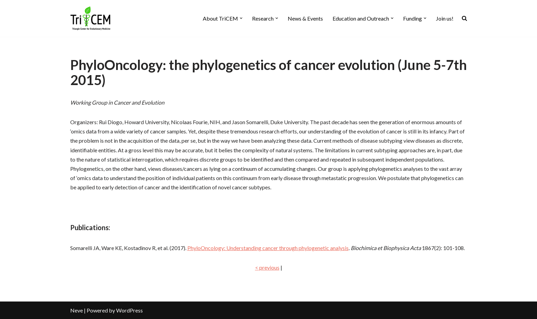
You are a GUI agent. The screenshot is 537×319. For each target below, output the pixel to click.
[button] (241, 18)
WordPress (129, 310)
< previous (267, 267)
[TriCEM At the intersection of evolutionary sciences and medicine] (90, 18)
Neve (76, 310)
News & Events (305, 18)
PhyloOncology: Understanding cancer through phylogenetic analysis (268, 248)
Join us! (444, 18)
